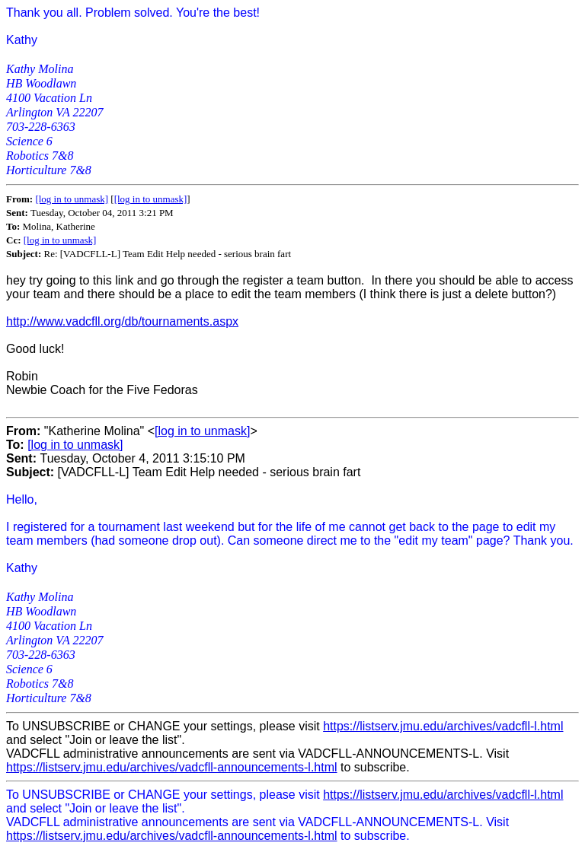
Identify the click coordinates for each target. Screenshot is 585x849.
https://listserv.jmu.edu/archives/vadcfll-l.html (443, 726)
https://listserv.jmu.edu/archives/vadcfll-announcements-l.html (171, 767)
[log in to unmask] (71, 199)
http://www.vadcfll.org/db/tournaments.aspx (122, 321)
